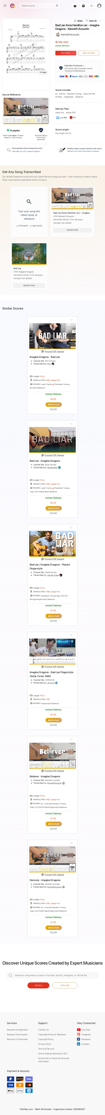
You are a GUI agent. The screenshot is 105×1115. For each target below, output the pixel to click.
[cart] (83, 6)
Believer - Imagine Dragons (45, 776)
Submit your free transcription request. (83, 151)
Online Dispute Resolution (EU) (52, 1053)
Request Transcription (17, 1034)
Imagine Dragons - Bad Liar (45, 357)
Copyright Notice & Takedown (52, 1034)
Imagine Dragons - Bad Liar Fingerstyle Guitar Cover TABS (51, 674)
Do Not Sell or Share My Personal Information (53, 1060)
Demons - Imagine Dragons (45, 880)
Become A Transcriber (17, 1039)
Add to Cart (89, 53)
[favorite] (75, 6)
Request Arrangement (17, 1029)
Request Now (72, 230)
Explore (65, 985)
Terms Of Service (46, 1048)
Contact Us (43, 1029)
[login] (99, 5)
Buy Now (65, 53)
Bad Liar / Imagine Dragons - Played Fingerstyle (50, 566)
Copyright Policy (46, 1039)
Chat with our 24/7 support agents (26, 151)
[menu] (5, 5)
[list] (91, 5)
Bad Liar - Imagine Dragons (45, 460)
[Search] (57, 5)
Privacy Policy (44, 1044)
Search (38, 985)
